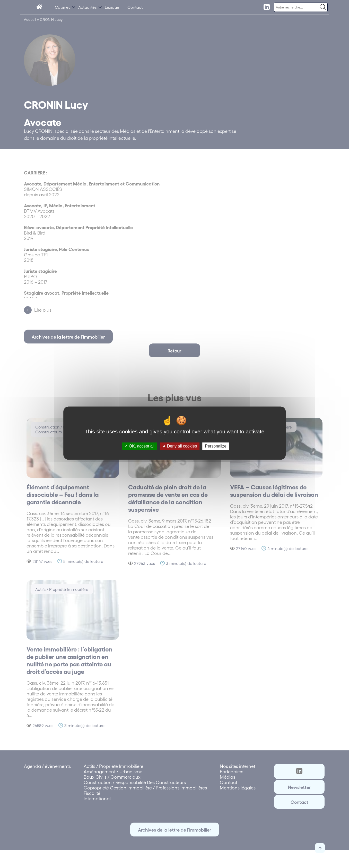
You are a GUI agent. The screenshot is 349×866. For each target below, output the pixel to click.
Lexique (112, 7)
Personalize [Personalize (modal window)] (215, 446)
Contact (135, 7)
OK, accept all (139, 446)
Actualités (87, 7)
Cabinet (62, 7)
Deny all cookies (179, 446)
